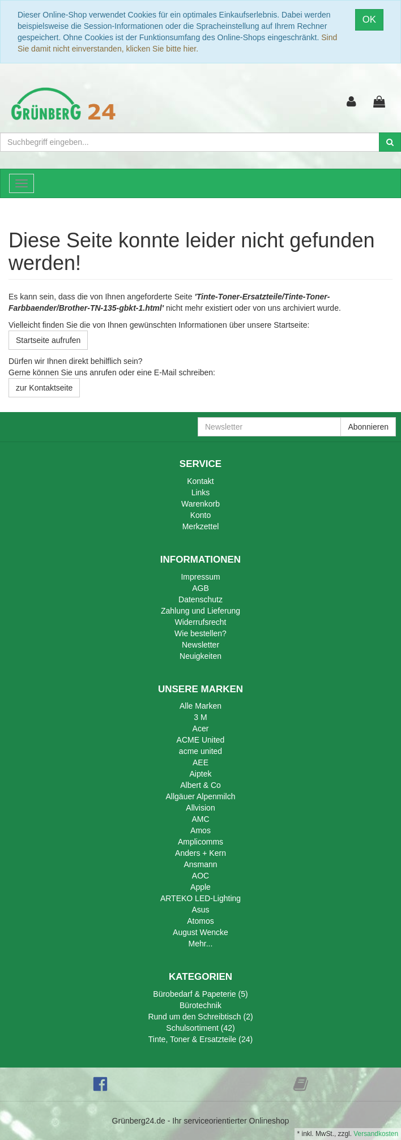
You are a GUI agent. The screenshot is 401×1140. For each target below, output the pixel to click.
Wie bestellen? (200, 633)
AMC (200, 819)
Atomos (200, 920)
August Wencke (200, 932)
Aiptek (201, 773)
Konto (200, 515)
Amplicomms (200, 841)
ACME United (201, 739)
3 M (200, 717)
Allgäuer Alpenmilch (201, 796)
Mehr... (201, 943)
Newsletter (200, 644)
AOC (200, 875)
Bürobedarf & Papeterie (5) (200, 993)
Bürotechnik (200, 1005)
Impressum (200, 576)
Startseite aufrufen (48, 340)
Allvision (200, 807)
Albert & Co (200, 785)
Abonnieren (368, 426)
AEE (200, 762)
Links (200, 492)
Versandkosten (375, 1134)
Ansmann (200, 864)
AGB (200, 588)
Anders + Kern (200, 853)
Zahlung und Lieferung (200, 610)
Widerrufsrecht (200, 622)
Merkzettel (200, 526)
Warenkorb (200, 503)
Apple (200, 887)
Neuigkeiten (200, 656)
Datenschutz (200, 599)
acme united (200, 751)
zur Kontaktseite (44, 387)
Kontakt (200, 481)
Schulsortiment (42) (200, 1027)
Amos (200, 830)
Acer (201, 728)
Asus (200, 909)
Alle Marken (200, 705)
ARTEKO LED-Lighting (200, 898)
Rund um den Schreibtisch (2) (200, 1016)
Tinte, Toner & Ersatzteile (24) (200, 1039)
